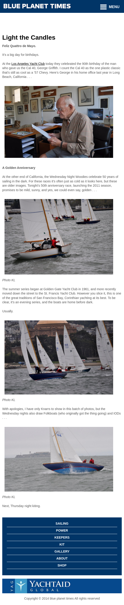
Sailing (62, 523)
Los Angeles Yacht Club (28, 64)
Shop (62, 565)
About (62, 558)
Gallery (62, 551)
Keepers (62, 537)
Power (62, 530)
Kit (62, 544)
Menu (114, 7)
